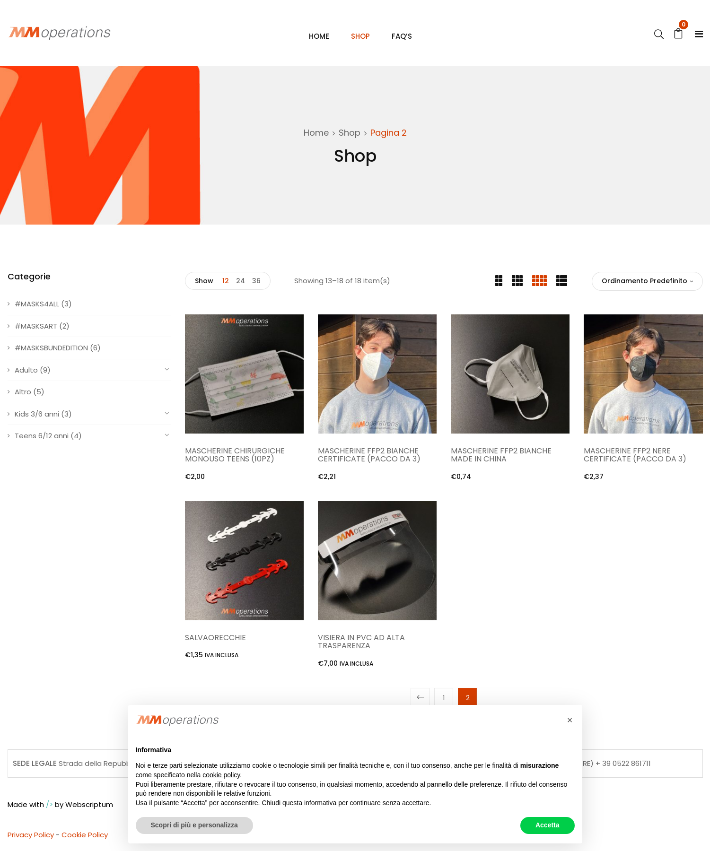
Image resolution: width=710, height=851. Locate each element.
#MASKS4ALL (37, 305)
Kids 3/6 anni (37, 415)
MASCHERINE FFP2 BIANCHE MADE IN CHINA (501, 456)
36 (256, 282)
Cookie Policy (84, 836)
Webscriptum (89, 805)
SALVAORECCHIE (215, 638)
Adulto (26, 371)
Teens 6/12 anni (42, 437)
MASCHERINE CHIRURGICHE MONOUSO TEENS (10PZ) (235, 456)
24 (240, 282)
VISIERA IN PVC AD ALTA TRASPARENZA (361, 642)
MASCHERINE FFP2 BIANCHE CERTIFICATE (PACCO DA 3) (369, 456)
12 (225, 282)
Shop (349, 133)
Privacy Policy (31, 836)
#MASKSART (36, 327)
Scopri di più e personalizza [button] (194, 825)
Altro (23, 393)
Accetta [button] (547, 825)
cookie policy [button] (221, 775)
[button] (570, 720)
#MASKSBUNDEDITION (51, 349)
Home (316, 133)
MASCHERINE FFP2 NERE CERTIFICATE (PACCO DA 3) (635, 456)
